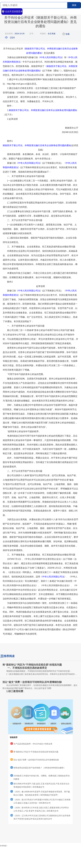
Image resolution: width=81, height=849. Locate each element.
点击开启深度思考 (12, 11)
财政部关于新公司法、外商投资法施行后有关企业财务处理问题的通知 (43, 110)
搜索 (74, 5)
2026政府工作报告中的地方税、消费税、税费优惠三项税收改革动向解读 (41, 777)
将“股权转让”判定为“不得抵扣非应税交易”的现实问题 (35, 752)
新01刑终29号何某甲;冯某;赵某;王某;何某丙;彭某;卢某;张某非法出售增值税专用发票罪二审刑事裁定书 (41, 785)
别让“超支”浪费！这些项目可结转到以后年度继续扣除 (36, 760)
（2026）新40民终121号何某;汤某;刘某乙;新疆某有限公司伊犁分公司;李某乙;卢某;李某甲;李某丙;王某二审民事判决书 (41, 809)
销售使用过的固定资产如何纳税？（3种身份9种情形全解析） (39, 768)
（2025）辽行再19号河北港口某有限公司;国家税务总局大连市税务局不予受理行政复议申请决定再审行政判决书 (41, 817)
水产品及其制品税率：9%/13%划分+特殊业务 (32, 744)
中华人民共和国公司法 (51, 57)
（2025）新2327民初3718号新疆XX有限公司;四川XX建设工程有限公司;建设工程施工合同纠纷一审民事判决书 (41, 801)
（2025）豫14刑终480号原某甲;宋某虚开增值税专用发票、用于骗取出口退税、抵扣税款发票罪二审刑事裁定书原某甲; (41, 793)
